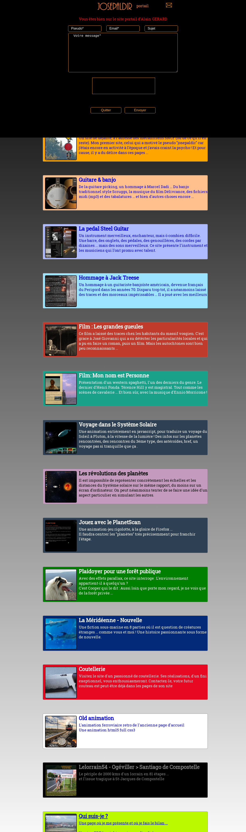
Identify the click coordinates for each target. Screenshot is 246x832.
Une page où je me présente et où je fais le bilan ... (125, 819)
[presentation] (123, 94)
